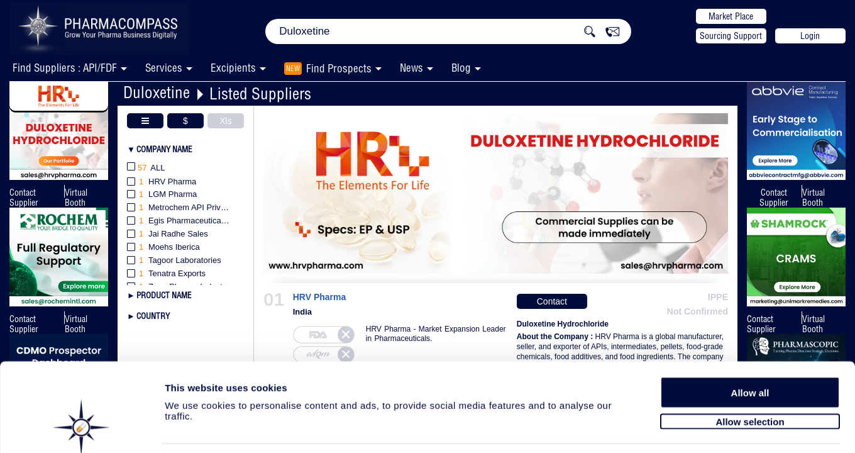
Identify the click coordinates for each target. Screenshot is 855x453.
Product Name (164, 295)
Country (153, 316)
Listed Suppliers (260, 93)
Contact (552, 301)
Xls (225, 121)
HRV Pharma (319, 297)
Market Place (731, 16)
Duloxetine (156, 92)
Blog (461, 67)
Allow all (750, 347)
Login (810, 36)
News (411, 67)
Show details (660, 428)
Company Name (164, 149)
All (146, 168)
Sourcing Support (731, 36)
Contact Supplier (23, 197)
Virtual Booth (76, 197)
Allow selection (749, 376)
